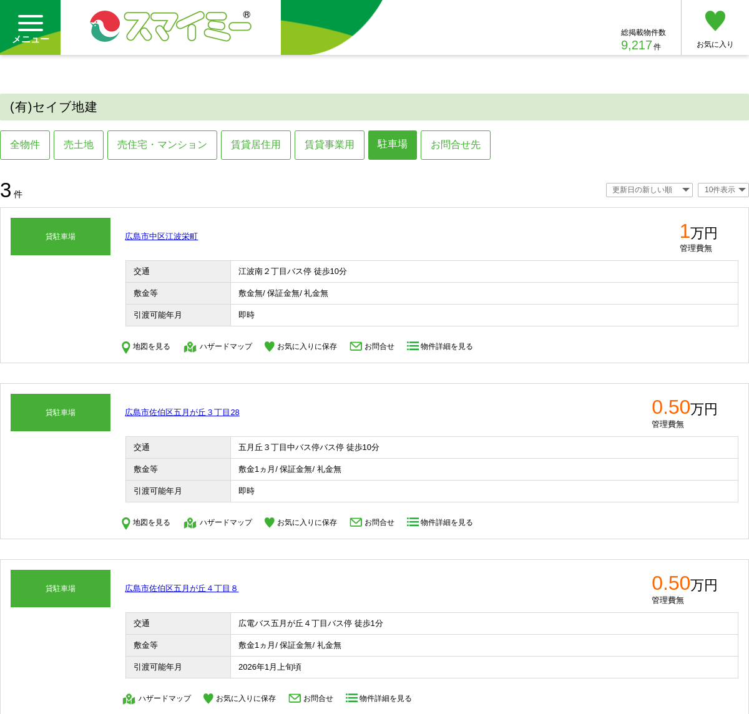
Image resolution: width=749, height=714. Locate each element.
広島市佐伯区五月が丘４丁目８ (181, 588)
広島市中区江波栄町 (161, 236)
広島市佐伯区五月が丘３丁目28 (182, 412)
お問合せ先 (456, 144)
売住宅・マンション (162, 144)
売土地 (79, 144)
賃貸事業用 (330, 144)
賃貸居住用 (256, 144)
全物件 (25, 144)
